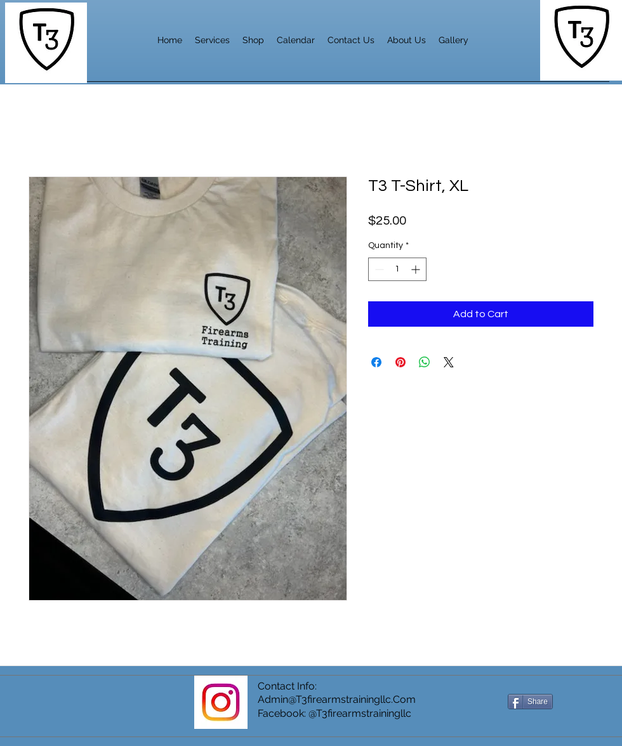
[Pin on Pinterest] (400, 362)
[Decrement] (378, 269)
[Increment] (417, 269)
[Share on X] (448, 362)
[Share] (530, 701)
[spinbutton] (397, 269)
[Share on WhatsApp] (424, 362)
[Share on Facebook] (376, 362)
